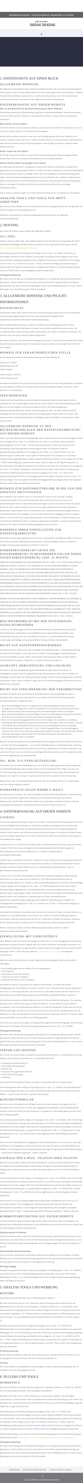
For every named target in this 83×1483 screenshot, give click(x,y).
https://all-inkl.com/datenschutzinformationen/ (19, 248)
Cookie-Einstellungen (60, 1470)
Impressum (14, 1470)
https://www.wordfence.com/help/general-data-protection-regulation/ (46, 1437)
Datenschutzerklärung (34, 1470)
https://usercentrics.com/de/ (49, 951)
